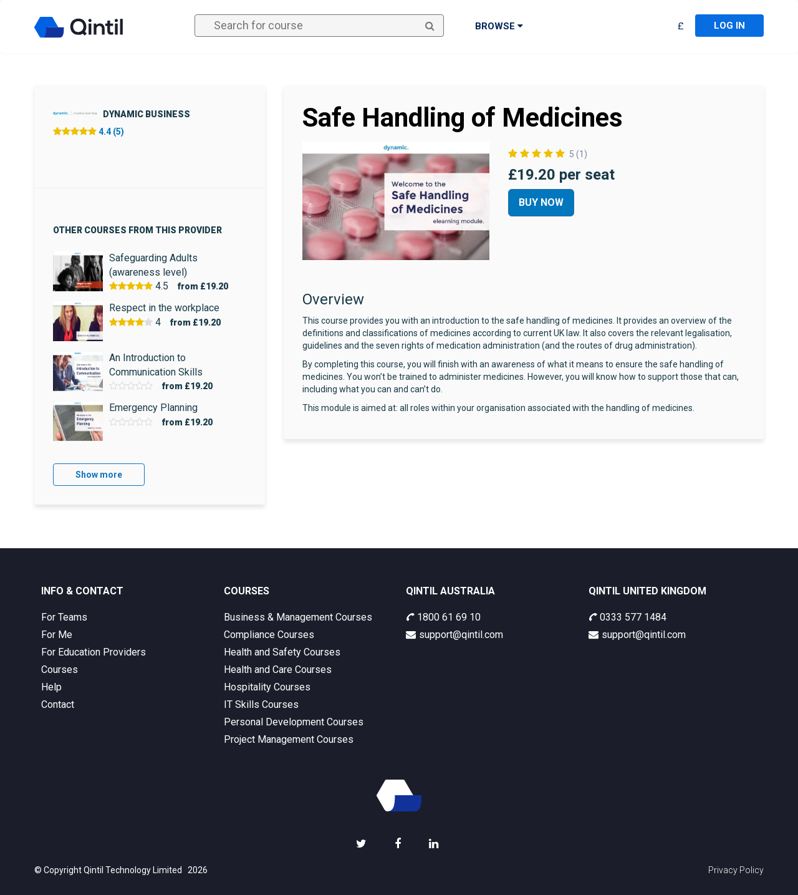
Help (51, 687)
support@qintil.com (454, 635)
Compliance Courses (269, 635)
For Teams (64, 617)
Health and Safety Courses (282, 652)
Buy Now (541, 202)
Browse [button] (499, 26)
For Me (56, 635)
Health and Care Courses (278, 669)
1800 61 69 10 (443, 617)
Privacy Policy (736, 870)
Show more (98, 475)
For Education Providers (93, 652)
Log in (729, 25)
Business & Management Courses (298, 617)
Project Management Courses (288, 739)
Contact (57, 704)
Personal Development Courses (293, 722)
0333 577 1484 (627, 617)
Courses (59, 669)
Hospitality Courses (267, 687)
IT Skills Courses (261, 704)
